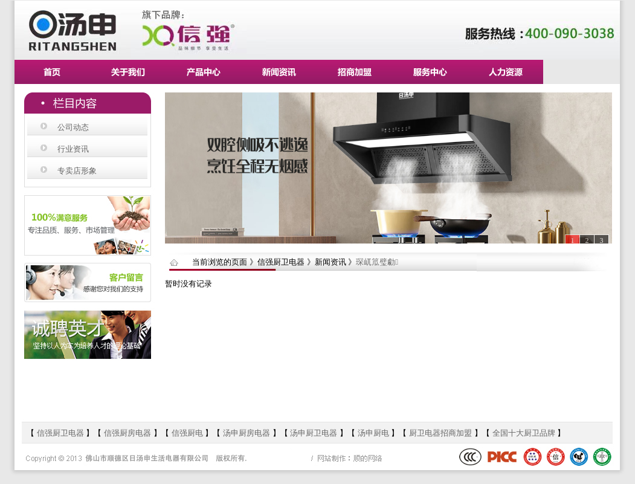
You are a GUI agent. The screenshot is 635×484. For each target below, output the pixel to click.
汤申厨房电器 (247, 432)
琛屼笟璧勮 (377, 261)
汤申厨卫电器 (313, 432)
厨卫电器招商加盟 (440, 432)
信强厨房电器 (127, 432)
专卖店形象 (77, 170)
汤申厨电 (373, 432)
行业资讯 (73, 148)
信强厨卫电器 (61, 432)
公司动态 (73, 127)
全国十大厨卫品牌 (523, 432)
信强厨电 (187, 432)
